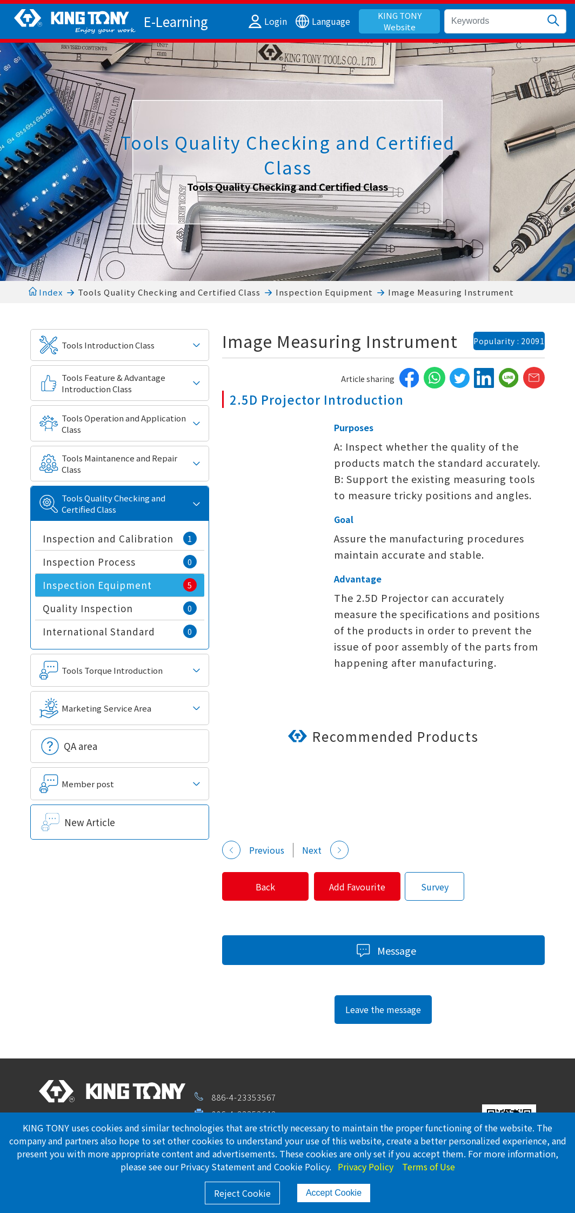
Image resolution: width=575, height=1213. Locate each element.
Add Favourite (371, 886)
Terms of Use (428, 1166)
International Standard (120, 631)
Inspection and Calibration (120, 538)
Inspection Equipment (324, 292)
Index (46, 292)
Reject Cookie (242, 1193)
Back (270, 886)
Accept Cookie (334, 1192)
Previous (253, 850)
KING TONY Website (400, 21)
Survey (453, 886)
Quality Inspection (120, 608)
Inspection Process (120, 561)
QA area (80, 746)
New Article (89, 822)
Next (325, 850)
